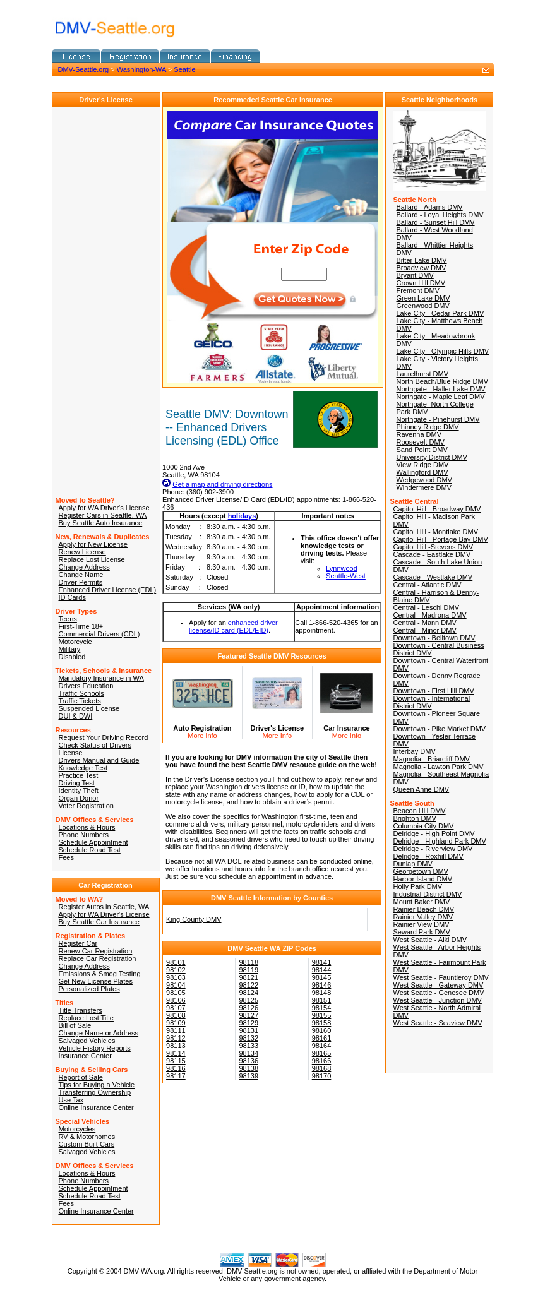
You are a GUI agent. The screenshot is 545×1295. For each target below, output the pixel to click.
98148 (322, 992)
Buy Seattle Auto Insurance (101, 523)
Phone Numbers (84, 834)
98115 (176, 1061)
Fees (66, 857)
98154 (322, 1008)
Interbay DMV (414, 751)
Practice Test (79, 775)
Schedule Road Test (90, 850)
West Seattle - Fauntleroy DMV (440, 977)
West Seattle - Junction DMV (437, 1000)
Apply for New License (93, 544)
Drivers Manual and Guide (99, 760)
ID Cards (72, 597)
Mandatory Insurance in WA (101, 678)
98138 (248, 1068)
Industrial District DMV (427, 894)
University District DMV (431, 457)
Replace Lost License (92, 559)
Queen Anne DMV (421, 789)
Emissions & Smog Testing (100, 973)
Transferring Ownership (95, 1092)
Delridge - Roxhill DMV (428, 856)
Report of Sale (81, 1077)
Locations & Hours (87, 827)
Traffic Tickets (80, 701)
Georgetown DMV (420, 871)
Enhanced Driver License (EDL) (108, 590)
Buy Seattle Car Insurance (99, 922)
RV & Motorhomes (87, 1136)
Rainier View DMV (421, 924)
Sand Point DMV (421, 449)
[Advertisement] (199, 81)
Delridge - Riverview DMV (432, 848)
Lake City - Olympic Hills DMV (442, 351)
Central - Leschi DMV (426, 607)
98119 (248, 970)
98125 (248, 1000)
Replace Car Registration (97, 958)
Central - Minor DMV (424, 630)
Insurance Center (85, 1055)
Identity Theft (79, 790)
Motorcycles (77, 1129)
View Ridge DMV (422, 464)
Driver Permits (81, 582)
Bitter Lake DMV (421, 260)
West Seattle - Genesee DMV (438, 992)
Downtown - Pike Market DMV (439, 728)
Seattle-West (346, 576)
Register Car (78, 943)
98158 (322, 1023)
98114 (176, 1053)
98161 (322, 1038)
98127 (248, 1015)
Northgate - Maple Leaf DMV (440, 396)
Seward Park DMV (421, 932)
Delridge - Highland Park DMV (439, 841)
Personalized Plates (89, 989)
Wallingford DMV (422, 472)
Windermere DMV (423, 487)
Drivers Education (86, 685)
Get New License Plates (96, 981)
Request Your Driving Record (103, 737)
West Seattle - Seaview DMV (437, 1023)
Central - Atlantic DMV (427, 584)
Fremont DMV (417, 290)
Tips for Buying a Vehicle (97, 1085)
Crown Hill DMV (420, 283)
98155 (322, 1015)
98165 (322, 1053)
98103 (176, 977)
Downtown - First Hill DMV (433, 691)
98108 (176, 1015)
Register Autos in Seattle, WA (104, 906)
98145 (322, 977)
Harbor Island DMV (422, 879)
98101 (176, 962)
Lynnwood (341, 568)
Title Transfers (80, 1010)
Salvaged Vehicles (87, 1040)
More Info (202, 735)
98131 (248, 1030)
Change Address (84, 567)
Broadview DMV (421, 268)
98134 (248, 1053)
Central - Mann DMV (424, 622)
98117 (176, 1076)
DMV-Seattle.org (83, 69)
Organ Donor (79, 798)
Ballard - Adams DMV (429, 207)
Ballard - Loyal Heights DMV (439, 214)
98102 (176, 970)
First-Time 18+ (81, 626)
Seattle (184, 69)
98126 (248, 1008)
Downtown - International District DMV (431, 702)
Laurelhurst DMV (422, 374)
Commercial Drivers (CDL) (99, 634)
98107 (176, 1008)
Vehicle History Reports (95, 1048)
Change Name (81, 574)
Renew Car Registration (96, 951)
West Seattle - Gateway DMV (438, 985)
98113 (176, 1045)
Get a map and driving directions (222, 484)
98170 (322, 1076)
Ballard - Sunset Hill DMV (435, 222)
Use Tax (71, 1100)
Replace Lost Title (86, 1018)
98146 (322, 985)
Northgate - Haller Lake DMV (440, 389)
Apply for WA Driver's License (104, 507)
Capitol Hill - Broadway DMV (437, 509)
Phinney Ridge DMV (427, 427)
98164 (322, 1045)
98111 (176, 1030)
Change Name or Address (99, 1033)
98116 (176, 1068)
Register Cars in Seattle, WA (103, 515)
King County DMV (193, 919)
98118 (248, 962)
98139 (248, 1076)
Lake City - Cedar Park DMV (440, 313)
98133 (248, 1045)
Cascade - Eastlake (424, 554)
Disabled (72, 656)
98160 (322, 1030)
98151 (322, 1000)
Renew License (82, 552)
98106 (176, 1000)
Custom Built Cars (87, 1144)
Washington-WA (141, 69)
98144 (322, 970)
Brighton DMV (414, 818)
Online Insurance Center (96, 1107)
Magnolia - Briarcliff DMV (431, 759)
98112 (176, 1038)
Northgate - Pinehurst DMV (437, 419)
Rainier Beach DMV (423, 909)
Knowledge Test (83, 768)
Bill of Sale (75, 1025)
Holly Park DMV (417, 886)
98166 (322, 1061)
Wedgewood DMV (424, 480)
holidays (242, 516)
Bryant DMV (414, 275)
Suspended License (89, 708)
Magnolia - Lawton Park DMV (438, 766)
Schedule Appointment (93, 842)
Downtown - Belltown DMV (434, 638)
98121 (248, 977)
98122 (248, 985)
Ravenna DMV (418, 434)
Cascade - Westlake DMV (432, 577)
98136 (248, 1061)
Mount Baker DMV (421, 901)
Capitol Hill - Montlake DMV (435, 531)
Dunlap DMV (412, 864)
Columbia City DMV (423, 826)
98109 (176, 1023)
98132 (248, 1038)
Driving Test (77, 783)
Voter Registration (86, 805)
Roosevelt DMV (420, 442)
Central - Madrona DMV (429, 615)
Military (70, 649)
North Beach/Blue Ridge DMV (442, 381)
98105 (176, 992)
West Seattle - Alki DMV (430, 939)
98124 (248, 992)
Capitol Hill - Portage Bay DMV (440, 539)
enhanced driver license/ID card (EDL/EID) (233, 626)
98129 (248, 1023)
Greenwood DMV (422, 305)
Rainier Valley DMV (423, 917)
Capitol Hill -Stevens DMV (433, 547)
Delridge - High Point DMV (433, 833)
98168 (322, 1068)
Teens (68, 619)
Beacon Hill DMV (419, 811)
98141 (322, 962)
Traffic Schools (81, 693)
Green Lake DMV (423, 298)
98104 (176, 985)
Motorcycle (75, 641)
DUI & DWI (76, 716)
